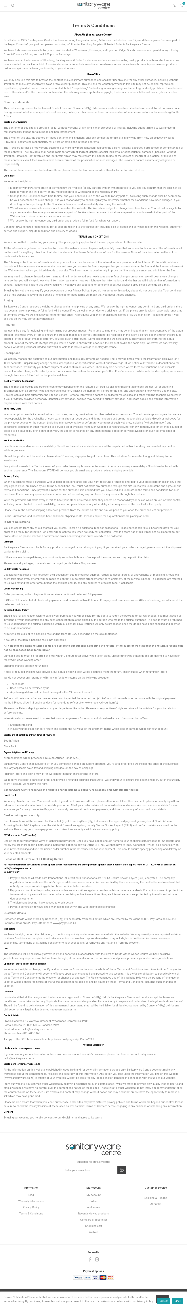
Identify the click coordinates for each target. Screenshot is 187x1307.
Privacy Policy (31, 1207)
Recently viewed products (93, 1213)
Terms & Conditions (31, 1213)
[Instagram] (97, 1259)
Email (178, 1301)
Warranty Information (31, 1201)
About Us (155, 1204)
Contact (164, 1301)
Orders (93, 1201)
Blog (31, 1195)
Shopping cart (93, 1226)
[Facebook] (90, 1259)
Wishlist (93, 1232)
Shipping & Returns (155, 1198)
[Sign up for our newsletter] (89, 1170)
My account (94, 1195)
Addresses (93, 1207)
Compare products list (93, 1219)
